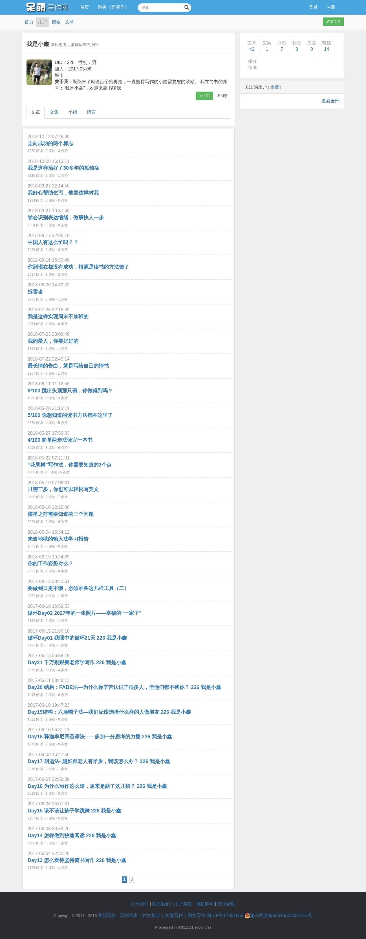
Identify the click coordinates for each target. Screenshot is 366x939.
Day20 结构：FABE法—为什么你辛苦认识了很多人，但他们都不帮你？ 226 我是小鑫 (124, 687)
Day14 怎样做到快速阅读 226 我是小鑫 (72, 835)
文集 (54, 112)
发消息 (222, 96)
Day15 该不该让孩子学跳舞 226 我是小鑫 (74, 811)
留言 (91, 112)
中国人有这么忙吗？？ (53, 242)
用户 (42, 21)
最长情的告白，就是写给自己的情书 (68, 366)
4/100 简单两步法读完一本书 (60, 440)
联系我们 (161, 904)
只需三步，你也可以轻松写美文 (63, 489)
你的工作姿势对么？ (50, 563)
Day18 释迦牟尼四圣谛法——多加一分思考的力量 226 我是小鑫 (100, 736)
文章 (69, 21)
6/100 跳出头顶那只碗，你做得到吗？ (70, 391)
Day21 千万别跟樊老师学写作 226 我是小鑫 (77, 662)
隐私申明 (205, 904)
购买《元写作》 (113, 7)
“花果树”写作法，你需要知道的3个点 (70, 465)
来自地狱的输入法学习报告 (58, 539)
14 (326, 49)
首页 (84, 7)
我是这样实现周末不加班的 (58, 316)
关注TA (204, 96)
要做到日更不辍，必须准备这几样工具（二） (78, 588)
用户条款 (183, 904)
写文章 (333, 22)
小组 (72, 112)
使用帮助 (226, 904)
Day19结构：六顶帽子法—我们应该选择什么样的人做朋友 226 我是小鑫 (109, 712)
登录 (313, 7)
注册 (330, 7)
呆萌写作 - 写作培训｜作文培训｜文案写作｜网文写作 (152, 915)
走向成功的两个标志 (50, 143)
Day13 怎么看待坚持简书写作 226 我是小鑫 (77, 860)
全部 (274, 87)
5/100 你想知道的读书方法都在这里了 (70, 415)
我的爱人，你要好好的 (53, 341)
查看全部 (330, 100)
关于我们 (140, 904)
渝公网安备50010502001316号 (278, 915)
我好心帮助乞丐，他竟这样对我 (63, 193)
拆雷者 (35, 292)
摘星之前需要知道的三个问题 (61, 514)
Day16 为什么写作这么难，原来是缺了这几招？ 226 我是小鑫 (97, 786)
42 (251, 49)
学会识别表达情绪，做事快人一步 (66, 217)
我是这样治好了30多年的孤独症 (63, 168)
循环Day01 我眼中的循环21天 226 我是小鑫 (77, 638)
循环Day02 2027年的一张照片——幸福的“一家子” (85, 613)
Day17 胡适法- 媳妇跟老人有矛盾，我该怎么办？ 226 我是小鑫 (99, 761)
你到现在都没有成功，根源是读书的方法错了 (78, 267)
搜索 (56, 21)
